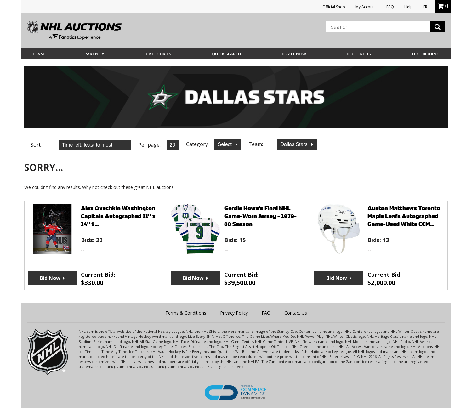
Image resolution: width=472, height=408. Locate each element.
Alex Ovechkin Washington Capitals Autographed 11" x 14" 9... (118, 216)
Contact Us (295, 313)
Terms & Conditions (185, 313)
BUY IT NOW (294, 54)
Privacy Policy (234, 313)
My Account (365, 6)
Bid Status (359, 54)
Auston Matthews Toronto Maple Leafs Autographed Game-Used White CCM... (403, 216)
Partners (94, 54)
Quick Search (226, 54)
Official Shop (333, 6)
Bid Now (50, 278)
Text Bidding (425, 54)
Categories (158, 54)
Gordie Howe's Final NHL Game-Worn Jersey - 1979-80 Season (260, 216)
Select (225, 144)
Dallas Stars (294, 144)
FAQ (390, 6)
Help (408, 6)
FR (425, 6)
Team (38, 54)
